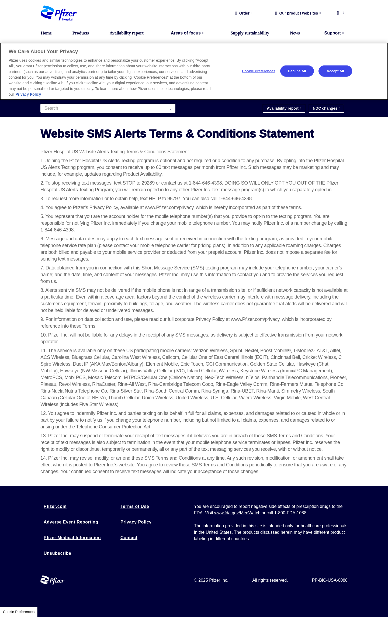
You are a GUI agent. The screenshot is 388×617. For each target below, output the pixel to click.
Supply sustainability (250, 33)
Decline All (297, 71)
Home (46, 33)
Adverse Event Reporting (71, 522)
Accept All (335, 71)
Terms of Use (134, 506)
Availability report (127, 33)
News (295, 33)
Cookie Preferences (18, 612)
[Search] (107, 108)
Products (80, 33)
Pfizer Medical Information (72, 537)
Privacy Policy (136, 522)
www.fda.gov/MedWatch (237, 513)
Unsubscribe (57, 553)
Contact (128, 537)
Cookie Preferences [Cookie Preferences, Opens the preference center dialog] (258, 71)
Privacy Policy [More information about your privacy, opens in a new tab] (28, 94)
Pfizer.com (55, 506)
